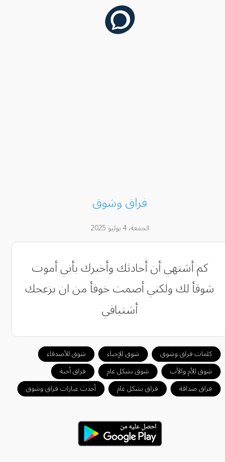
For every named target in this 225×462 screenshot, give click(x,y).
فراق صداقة (188, 389)
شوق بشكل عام (121, 371)
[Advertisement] (112, 116)
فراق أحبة (66, 371)
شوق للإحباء (116, 354)
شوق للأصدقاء (59, 354)
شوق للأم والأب (184, 371)
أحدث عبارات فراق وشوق (54, 389)
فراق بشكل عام (130, 389)
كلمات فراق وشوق (179, 354)
